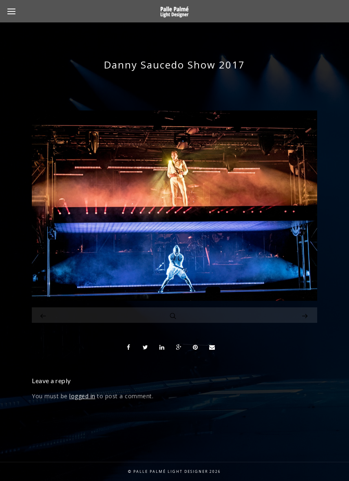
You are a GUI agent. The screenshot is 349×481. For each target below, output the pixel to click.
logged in (82, 396)
